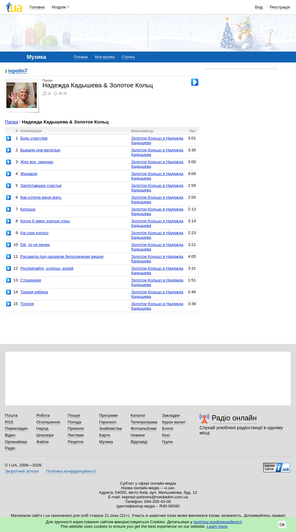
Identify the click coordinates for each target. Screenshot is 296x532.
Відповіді (139, 441)
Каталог (138, 415)
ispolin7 (17, 71)
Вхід (259, 7)
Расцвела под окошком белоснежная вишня (61, 256)
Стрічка (128, 57)
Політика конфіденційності (71, 471)
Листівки (76, 435)
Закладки (171, 415)
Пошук (74, 415)
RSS (9, 422)
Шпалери (45, 435)
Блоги (167, 428)
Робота (43, 415)
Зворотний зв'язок (22, 471)
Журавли (28, 173)
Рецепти (75, 441)
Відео (10, 435)
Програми (108, 415)
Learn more (217, 526)
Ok (282, 524)
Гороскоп (107, 422)
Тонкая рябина (34, 292)
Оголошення (48, 422)
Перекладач (16, 428)
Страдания (30, 280)
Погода (74, 422)
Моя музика (105, 57)
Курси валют (174, 422)
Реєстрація (280, 7)
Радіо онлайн (234, 418)
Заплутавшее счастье (41, 185)
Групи (167, 441)
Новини (138, 435)
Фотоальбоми (143, 428)
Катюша (27, 209)
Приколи (76, 428)
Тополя (27, 303)
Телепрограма (144, 422)
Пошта (11, 415)
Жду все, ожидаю (36, 162)
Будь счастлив (33, 138)
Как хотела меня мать (40, 197)
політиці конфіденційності (217, 522)
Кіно (166, 435)
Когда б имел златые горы (45, 221)
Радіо (10, 448)
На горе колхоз (34, 233)
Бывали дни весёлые (40, 150)
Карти (104, 435)
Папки (11, 121)
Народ (42, 428)
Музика (106, 441)
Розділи (59, 7)
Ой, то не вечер (35, 244)
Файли (42, 441)
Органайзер (16, 441)
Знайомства (110, 428)
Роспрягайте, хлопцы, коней (46, 268)
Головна (37, 7)
